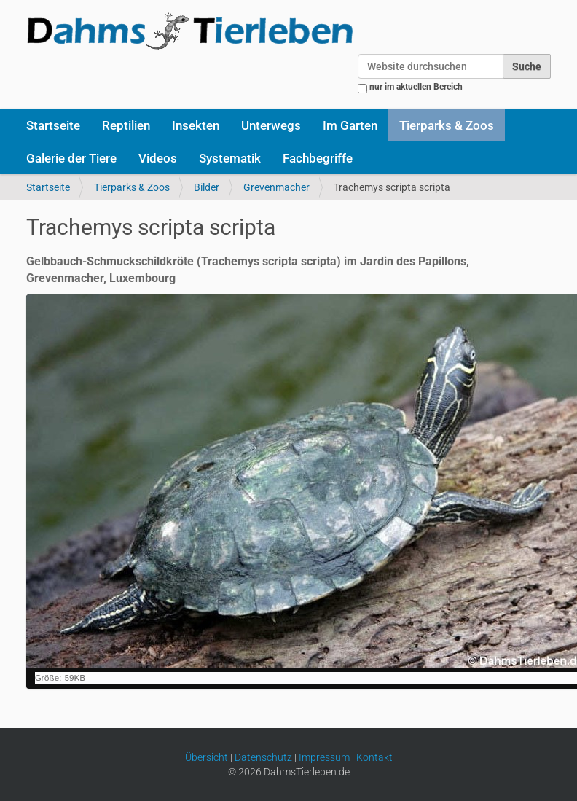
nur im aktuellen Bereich (416, 87)
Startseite (53, 125)
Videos (157, 158)
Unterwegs (271, 125)
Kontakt (374, 757)
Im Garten (350, 125)
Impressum (324, 757)
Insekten (195, 125)
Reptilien (126, 125)
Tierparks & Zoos (446, 125)
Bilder (206, 187)
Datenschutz (263, 757)
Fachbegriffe (318, 158)
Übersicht (206, 757)
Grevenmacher (276, 187)
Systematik (230, 158)
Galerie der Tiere (71, 158)
